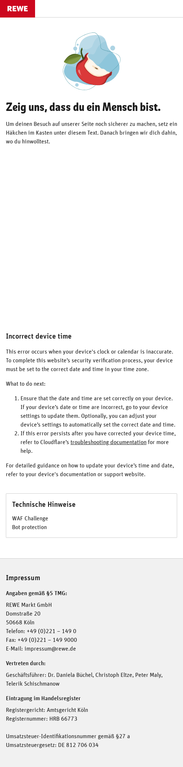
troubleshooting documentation (108, 442)
